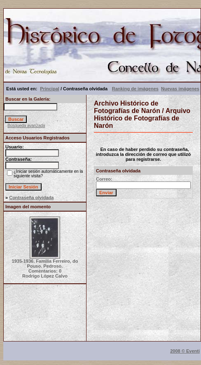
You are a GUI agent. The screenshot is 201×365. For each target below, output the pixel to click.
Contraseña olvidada (31, 197)
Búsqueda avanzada (26, 125)
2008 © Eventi (185, 351)
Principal (49, 88)
